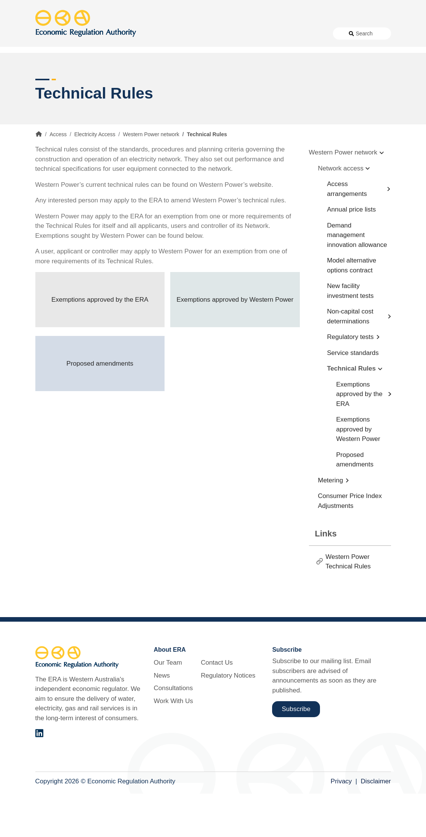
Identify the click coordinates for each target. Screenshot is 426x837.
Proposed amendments (100, 406)
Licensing (305, 80)
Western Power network (151, 178)
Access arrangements (347, 232)
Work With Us (214, 54)
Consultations (171, 54)
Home (38, 177)
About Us (104, 54)
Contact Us (254, 54)
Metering (330, 523)
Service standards (353, 395)
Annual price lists (351, 252)
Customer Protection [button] (232, 80)
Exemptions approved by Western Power (234, 342)
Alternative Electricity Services (129, 80)
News (137, 54)
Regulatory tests (350, 380)
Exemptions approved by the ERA (99, 342)
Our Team (168, 706)
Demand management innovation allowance (357, 278)
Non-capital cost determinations (350, 359)
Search (364, 54)
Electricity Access (94, 178)
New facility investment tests (350, 334)
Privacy (341, 824)
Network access (341, 211)
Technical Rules (351, 411)
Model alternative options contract (351, 308)
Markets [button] (360, 80)
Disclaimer (376, 824)
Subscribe (296, 752)
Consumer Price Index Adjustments (350, 544)
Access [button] (45, 80)
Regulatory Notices (299, 54)
